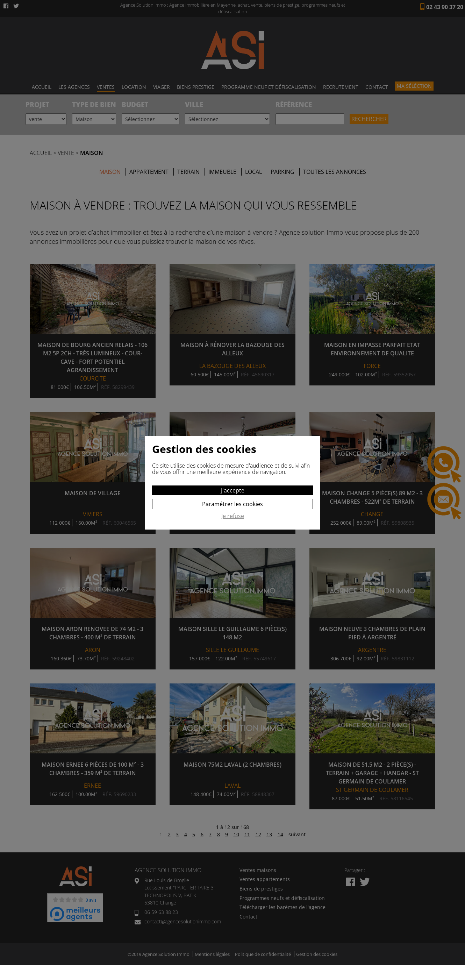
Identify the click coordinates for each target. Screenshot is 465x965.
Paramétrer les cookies (232, 504)
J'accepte (232, 490)
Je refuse (232, 516)
